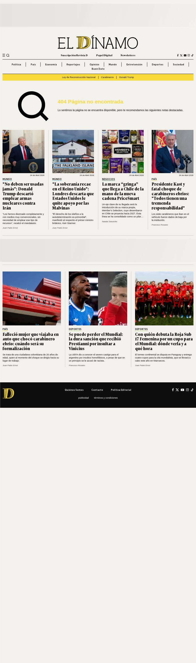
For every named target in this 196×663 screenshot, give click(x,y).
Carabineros (107, 77)
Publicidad (83, 398)
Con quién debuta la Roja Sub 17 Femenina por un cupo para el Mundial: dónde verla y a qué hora (164, 341)
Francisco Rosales (160, 225)
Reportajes (73, 64)
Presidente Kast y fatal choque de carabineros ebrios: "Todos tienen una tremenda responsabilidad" (170, 196)
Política (16, 64)
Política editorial (121, 389)
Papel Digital (104, 55)
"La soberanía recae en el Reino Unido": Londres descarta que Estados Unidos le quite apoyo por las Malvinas (73, 196)
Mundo (113, 64)
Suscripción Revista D (74, 55)
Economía (51, 64)
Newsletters (128, 55)
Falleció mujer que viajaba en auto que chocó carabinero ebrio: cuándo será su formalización (31, 341)
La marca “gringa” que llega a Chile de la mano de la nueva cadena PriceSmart (123, 191)
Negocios (108, 179)
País (33, 64)
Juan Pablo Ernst (10, 228)
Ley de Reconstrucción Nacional (78, 77)
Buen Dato (98, 68)
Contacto (97, 389)
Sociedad (178, 64)
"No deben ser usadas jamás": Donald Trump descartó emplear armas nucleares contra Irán (23, 196)
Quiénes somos (74, 389)
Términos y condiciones (106, 398)
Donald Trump (126, 77)
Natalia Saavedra (109, 221)
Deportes (157, 64)
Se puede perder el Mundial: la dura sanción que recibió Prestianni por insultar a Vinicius (96, 341)
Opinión (94, 64)
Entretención (134, 64)
